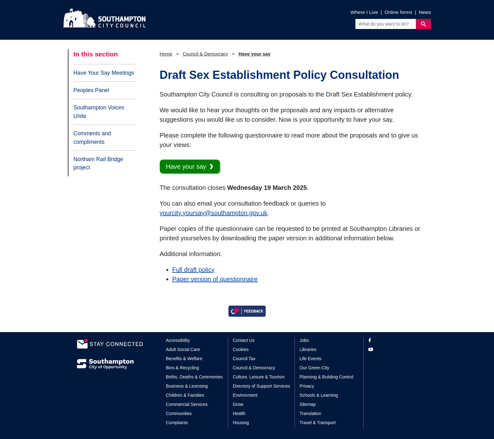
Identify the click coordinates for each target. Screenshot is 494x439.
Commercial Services (187, 404)
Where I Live (364, 12)
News (425, 12)
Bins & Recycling (182, 367)
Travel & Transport (318, 422)
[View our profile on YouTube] (392, 349)
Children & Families (185, 395)
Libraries (308, 349)
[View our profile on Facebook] (392, 340)
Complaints (177, 422)
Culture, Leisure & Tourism (259, 376)
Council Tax (244, 358)
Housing (241, 422)
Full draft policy (193, 269)
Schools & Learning (319, 395)
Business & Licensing (187, 386)
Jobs (304, 340)
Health (239, 413)
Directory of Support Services (261, 386)
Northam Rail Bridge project (98, 163)
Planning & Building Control (326, 376)
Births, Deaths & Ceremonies (194, 376)
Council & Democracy (205, 53)
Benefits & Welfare (184, 358)
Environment (245, 395)
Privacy (307, 386)
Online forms (398, 12)
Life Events (310, 358)
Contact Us (244, 340)
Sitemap (308, 404)
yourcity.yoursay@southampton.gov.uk (213, 212)
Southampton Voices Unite (98, 111)
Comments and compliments (92, 137)
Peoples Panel (91, 90)
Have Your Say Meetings (103, 73)
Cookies (241, 349)
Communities (179, 413)
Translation (310, 413)
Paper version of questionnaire (215, 279)
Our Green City (314, 367)
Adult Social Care (183, 349)
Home (166, 53)
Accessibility (178, 340)
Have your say (254, 53)
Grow (238, 404)
